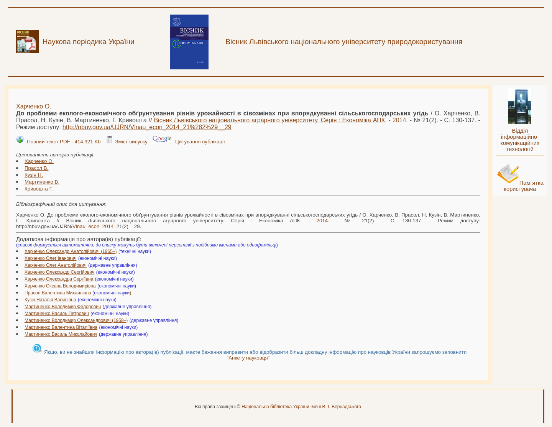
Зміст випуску (131, 142)
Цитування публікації (200, 142)
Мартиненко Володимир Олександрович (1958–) (76, 320)
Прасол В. (36, 168)
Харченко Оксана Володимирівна (60, 286)
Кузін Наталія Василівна (50, 299)
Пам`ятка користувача (524, 186)
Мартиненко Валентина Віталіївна (61, 327)
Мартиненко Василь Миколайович (61, 334)
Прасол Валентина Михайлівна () (78, 293)
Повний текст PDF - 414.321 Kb (62, 142)
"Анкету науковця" (248, 358)
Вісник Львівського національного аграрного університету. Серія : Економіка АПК (269, 120)
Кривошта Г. (39, 189)
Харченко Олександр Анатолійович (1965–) (71, 251)
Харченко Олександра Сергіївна (59, 279)
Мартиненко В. (42, 182)
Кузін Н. (34, 175)
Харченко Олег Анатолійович (56, 265)
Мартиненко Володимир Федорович (63, 306)
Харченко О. (33, 106)
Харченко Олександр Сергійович (59, 272)
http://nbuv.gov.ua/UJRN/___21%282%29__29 (147, 127)
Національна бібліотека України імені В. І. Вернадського (301, 406)
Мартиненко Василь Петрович (57, 313)
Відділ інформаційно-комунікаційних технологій (519, 140)
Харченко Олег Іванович (51, 258)
